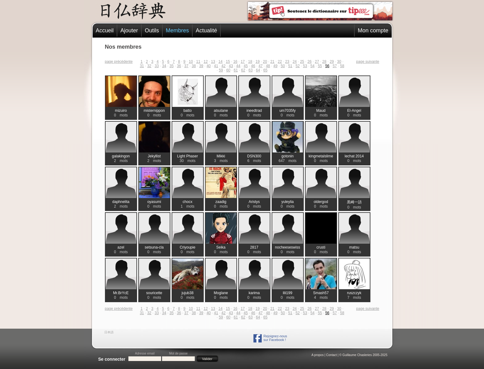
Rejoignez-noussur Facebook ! (275, 338)
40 (209, 66)
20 (265, 61)
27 (317, 61)
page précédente (119, 61)
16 (235, 61)
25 (302, 61)
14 (221, 61)
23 (287, 61)
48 (268, 66)
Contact (331, 355)
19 (258, 61)
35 (171, 66)
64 (258, 70)
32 (149, 66)
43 (231, 66)
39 (201, 66)
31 (142, 66)
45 (246, 66)
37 (186, 66)
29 (332, 61)
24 (295, 61)
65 (265, 70)
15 (228, 61)
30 (339, 61)
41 (216, 66)
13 (213, 61)
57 (335, 66)
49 (275, 66)
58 (342, 66)
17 (243, 61)
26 (309, 61)
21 (272, 61)
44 (238, 66)
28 (324, 61)
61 (236, 70)
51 (290, 66)
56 (327, 66)
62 (243, 70)
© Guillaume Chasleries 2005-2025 (363, 355)
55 (320, 66)
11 (198, 61)
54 (313, 66)
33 (157, 66)
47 (260, 66)
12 (206, 61)
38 (194, 66)
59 (221, 70)
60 (228, 70)
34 (164, 66)
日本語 (109, 332)
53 (305, 66)
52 (298, 66)
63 (250, 70)
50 (283, 66)
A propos (317, 355)
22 (280, 61)
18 (250, 61)
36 (179, 66)
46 (253, 66)
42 (223, 66)
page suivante (367, 61)
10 (191, 61)
